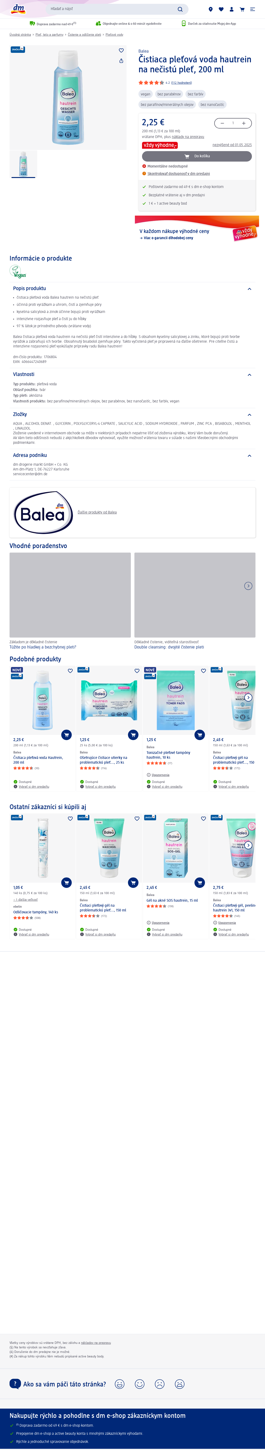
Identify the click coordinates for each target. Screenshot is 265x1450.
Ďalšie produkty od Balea (65, 512)
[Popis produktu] (132, 289)
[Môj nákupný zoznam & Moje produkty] (221, 9)
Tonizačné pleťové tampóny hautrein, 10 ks (168, 755)
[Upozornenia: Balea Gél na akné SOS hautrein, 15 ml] (158, 922)
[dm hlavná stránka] (18, 9)
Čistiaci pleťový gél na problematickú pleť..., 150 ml (103, 908)
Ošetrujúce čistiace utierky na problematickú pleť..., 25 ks (103, 760)
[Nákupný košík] (242, 9)
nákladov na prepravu (96, 1343)
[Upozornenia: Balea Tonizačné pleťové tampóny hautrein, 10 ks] (158, 774)
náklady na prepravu (188, 137)
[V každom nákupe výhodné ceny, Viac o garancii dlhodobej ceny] (197, 235)
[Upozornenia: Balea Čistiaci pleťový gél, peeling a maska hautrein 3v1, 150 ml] (224, 922)
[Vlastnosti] (132, 374)
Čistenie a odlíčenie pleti (84, 34)
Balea (143, 51)
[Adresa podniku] (132, 455)
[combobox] (117, 9)
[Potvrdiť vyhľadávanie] (180, 9)
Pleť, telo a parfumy (49, 34)
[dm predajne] (211, 9)
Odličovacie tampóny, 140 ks (35, 912)
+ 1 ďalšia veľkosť (25, 899)
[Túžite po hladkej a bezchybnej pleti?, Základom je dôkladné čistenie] (70, 602)
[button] (252, 9)
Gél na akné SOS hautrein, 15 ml (172, 901)
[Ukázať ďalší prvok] (248, 697)
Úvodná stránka (20, 34)
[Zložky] (132, 414)
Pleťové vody (114, 34)
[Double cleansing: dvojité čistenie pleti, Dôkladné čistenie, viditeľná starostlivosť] (195, 602)
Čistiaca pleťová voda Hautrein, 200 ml (38, 760)
